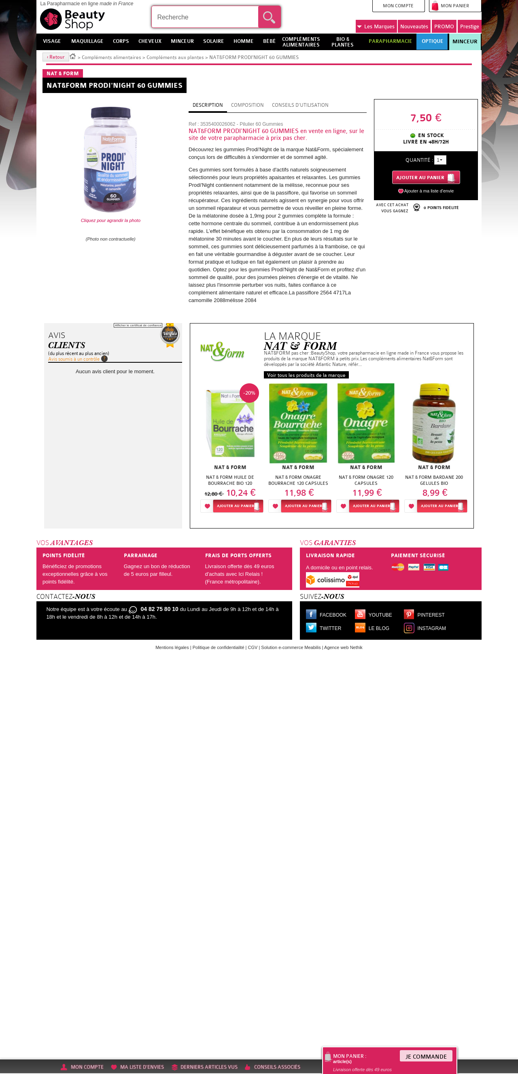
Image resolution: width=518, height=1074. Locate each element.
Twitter (330, 628)
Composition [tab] (247, 105)
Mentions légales (172, 647)
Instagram (432, 628)
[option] (230, 450)
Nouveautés (414, 26)
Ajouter (235, 506)
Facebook (333, 615)
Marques (376, 26)
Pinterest (431, 615)
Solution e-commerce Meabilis (291, 647)
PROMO (444, 26)
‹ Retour (56, 57)
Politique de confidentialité (218, 647)
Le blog (379, 628)
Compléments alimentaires (111, 57)
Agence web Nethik (343, 647)
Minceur (465, 41)
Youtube (380, 615)
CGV (253, 647)
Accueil (72, 56)
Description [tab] (208, 105)
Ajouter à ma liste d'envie (429, 190)
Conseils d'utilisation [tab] (300, 105)
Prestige (469, 26)
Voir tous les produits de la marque (306, 375)
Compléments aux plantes (175, 57)
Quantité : (419, 160)
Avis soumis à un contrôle (74, 359)
